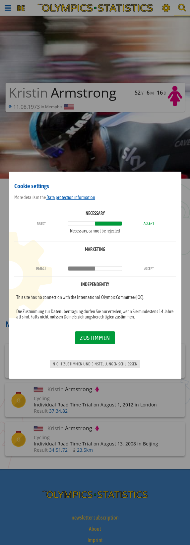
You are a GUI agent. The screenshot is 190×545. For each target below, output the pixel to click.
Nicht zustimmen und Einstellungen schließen (95, 364)
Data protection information (70, 197)
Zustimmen (95, 337)
